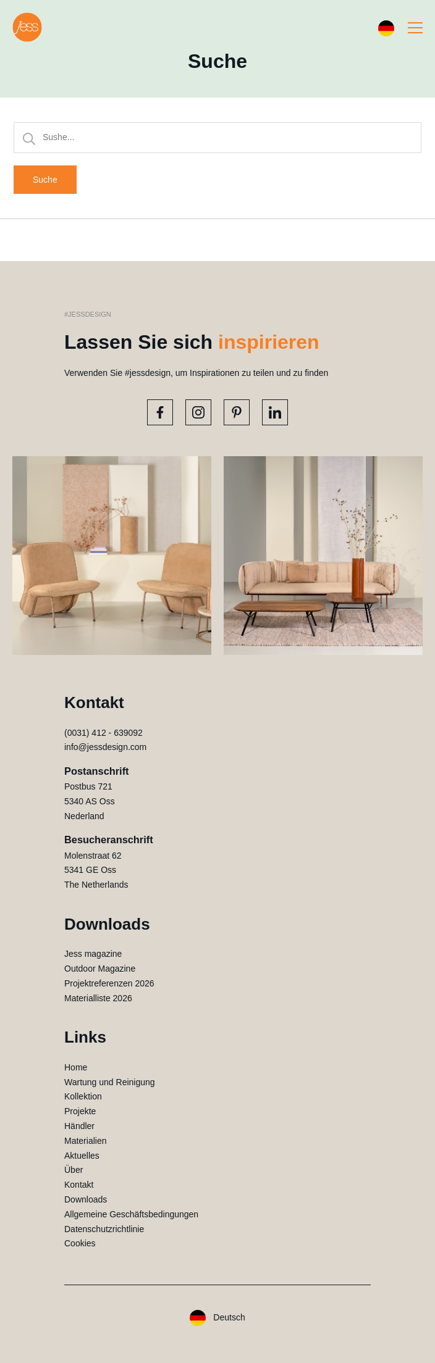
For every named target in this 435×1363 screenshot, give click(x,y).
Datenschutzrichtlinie (104, 1229)
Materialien (85, 1141)
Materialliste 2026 (98, 998)
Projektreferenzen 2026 (109, 983)
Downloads (85, 1199)
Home (75, 1067)
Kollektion (83, 1096)
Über (73, 1170)
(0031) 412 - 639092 (103, 733)
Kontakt (78, 1185)
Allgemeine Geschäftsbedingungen (131, 1214)
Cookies (80, 1243)
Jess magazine (93, 954)
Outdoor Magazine (99, 968)
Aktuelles (81, 1156)
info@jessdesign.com (105, 747)
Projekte (80, 1111)
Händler (79, 1126)
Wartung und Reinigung (109, 1082)
